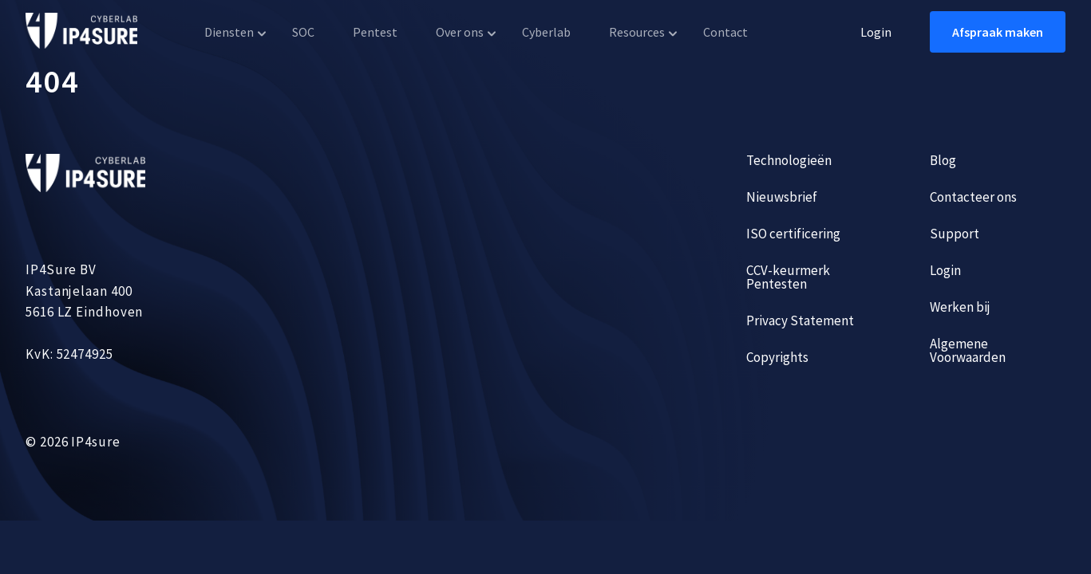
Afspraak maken (997, 32)
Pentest (375, 32)
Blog (943, 160)
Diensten (229, 32)
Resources (637, 32)
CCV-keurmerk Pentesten (788, 277)
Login (875, 32)
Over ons (460, 32)
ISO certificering (793, 233)
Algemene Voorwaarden (968, 350)
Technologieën (789, 160)
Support (954, 233)
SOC (303, 32)
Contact (725, 32)
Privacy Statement (800, 320)
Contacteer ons (973, 197)
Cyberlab (546, 32)
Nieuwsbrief (781, 197)
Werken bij (960, 307)
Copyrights (777, 357)
